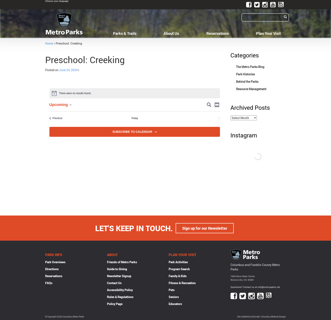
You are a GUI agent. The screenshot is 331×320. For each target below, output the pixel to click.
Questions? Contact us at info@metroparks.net (255, 286)
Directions (52, 269)
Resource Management (251, 89)
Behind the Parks (247, 82)
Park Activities (178, 262)
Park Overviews (55, 262)
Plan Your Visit (268, 33)
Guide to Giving (117, 269)
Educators (175, 304)
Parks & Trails (124, 33)
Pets (172, 290)
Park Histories (245, 74)
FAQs (48, 283)
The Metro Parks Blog (250, 67)
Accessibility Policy (120, 290)
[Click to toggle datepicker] (60, 105)
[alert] (134, 93)
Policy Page (114, 304)
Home (49, 43)
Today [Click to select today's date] (134, 118)
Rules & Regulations (120, 297)
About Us (171, 33)
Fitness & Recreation (182, 283)
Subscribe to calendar (132, 131)
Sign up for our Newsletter (204, 228)
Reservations (217, 33)
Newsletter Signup (119, 276)
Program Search (179, 269)
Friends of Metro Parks (122, 262)
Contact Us (114, 283)
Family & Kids (178, 276)
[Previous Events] (55, 118)
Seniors (174, 297)
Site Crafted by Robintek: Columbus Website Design (261, 316)
